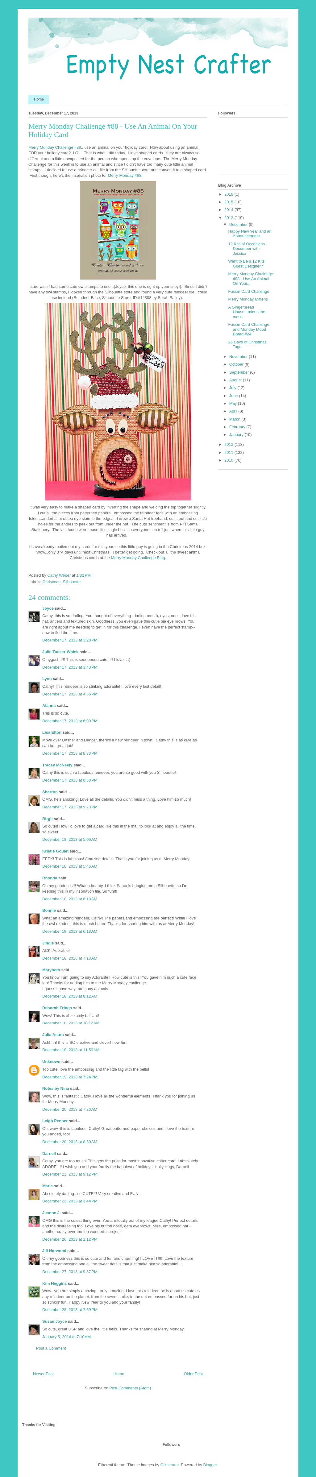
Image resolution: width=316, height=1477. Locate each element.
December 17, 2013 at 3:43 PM (70, 667)
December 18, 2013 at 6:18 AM (69, 931)
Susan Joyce (54, 1321)
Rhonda (49, 878)
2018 (229, 194)
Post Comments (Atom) (130, 1388)
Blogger (210, 1464)
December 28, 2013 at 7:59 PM (70, 1309)
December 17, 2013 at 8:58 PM (70, 780)
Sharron (50, 792)
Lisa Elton (51, 732)
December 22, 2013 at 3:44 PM (70, 1201)
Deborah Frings (57, 1008)
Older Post (193, 1373)
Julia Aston (53, 1034)
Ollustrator (169, 1464)
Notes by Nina (55, 1088)
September (239, 372)
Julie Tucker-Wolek (60, 651)
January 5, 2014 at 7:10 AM (66, 1336)
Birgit (47, 818)
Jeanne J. (52, 1212)
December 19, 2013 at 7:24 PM (70, 1077)
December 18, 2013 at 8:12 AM (69, 996)
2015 (229, 202)
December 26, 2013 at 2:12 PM (70, 1239)
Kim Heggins (54, 1283)
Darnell (49, 1153)
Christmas (52, 581)
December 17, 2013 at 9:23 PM (70, 807)
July (233, 387)
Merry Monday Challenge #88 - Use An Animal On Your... (250, 279)
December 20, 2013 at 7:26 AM (69, 1109)
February (238, 427)
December (239, 224)
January (237, 434)
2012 (229, 444)
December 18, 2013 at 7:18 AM (69, 958)
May (233, 403)
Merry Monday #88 (124, 175)
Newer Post (43, 1373)
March (235, 419)
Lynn (47, 678)
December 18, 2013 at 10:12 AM (70, 1023)
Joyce (48, 608)
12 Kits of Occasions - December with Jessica (247, 249)
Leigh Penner (55, 1120)
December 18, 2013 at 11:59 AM (70, 1050)
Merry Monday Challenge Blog (137, 557)
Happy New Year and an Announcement (249, 234)
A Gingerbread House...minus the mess (246, 312)
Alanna (49, 705)
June (234, 395)
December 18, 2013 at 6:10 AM (69, 899)
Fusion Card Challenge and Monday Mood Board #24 (248, 329)
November (239, 356)
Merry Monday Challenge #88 (54, 147)
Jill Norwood (54, 1250)
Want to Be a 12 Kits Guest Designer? (246, 263)
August (236, 380)
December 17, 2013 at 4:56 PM (70, 694)
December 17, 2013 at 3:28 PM (70, 640)
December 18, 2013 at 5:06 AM (69, 839)
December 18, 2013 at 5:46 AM (69, 866)
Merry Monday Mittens (248, 299)
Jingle (48, 943)
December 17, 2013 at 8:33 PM (70, 753)
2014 (229, 209)
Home (39, 99)
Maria (47, 1186)
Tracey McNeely (57, 765)
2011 (229, 452)
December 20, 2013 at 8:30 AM (69, 1141)
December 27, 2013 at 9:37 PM (70, 1271)
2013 (229, 217)
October (237, 364)
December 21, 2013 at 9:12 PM (70, 1174)
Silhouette (72, 581)
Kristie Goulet (55, 851)
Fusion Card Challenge (248, 291)
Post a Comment (51, 1348)
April (234, 411)
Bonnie (49, 910)
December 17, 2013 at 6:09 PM (70, 721)
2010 (229, 460)
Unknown (51, 1061)
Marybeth (51, 970)
